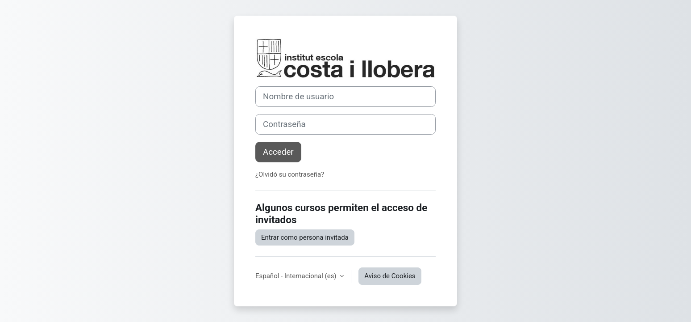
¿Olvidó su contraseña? (289, 174)
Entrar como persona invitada (305, 237)
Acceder (278, 152)
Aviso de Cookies (389, 276)
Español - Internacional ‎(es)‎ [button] (296, 276)
